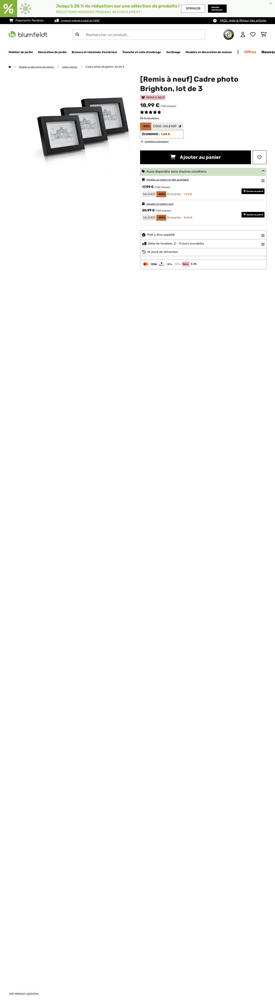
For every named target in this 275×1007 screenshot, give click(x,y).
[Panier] (263, 34)
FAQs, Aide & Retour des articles (243, 20)
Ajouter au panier (195, 157)
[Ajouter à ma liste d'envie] (259, 157)
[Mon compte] (243, 34)
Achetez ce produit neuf (164, 204)
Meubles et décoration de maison (41, 67)
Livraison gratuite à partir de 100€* (86, 20)
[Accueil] (14, 67)
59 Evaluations (149, 118)
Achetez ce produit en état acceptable (175, 180)
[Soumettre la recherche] (77, 34)
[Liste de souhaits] (252, 34)
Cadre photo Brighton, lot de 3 (116, 67)
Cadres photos (80, 67)
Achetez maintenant (212, 8)
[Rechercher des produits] (138, 34)
